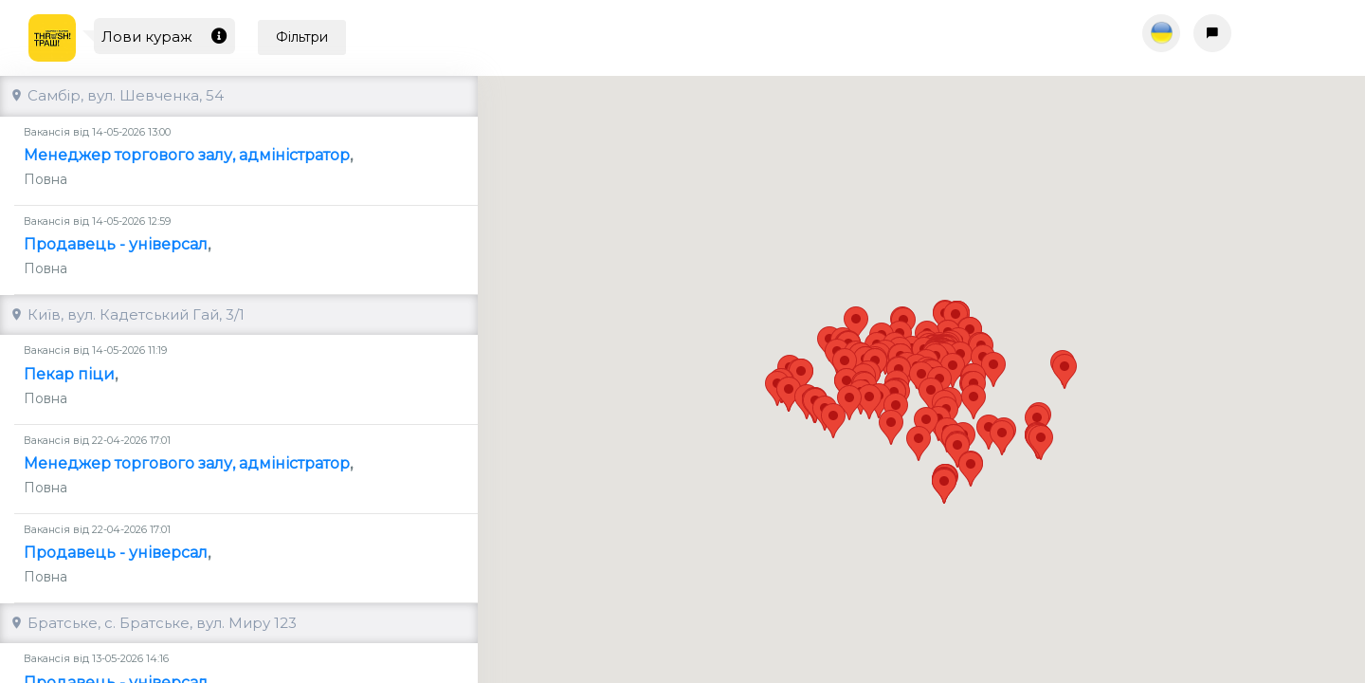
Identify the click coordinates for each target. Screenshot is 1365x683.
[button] (1002, 420)
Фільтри (302, 37)
